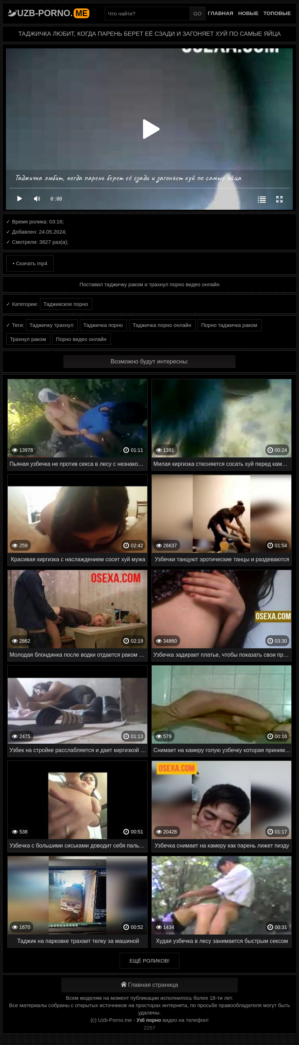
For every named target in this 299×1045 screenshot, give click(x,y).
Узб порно (149, 1020)
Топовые (277, 13)
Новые (248, 13)
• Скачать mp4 (30, 263)
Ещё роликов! (149, 961)
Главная (220, 13)
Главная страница (149, 985)
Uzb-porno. (53, 13)
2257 (149, 1028)
